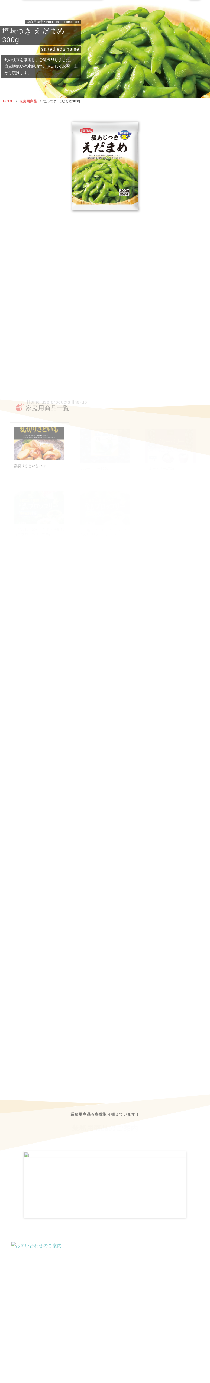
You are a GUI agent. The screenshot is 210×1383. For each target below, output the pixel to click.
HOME (8, 101)
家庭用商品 (28, 101)
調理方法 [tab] (118, 230)
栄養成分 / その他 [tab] (71, 230)
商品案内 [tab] (23, 230)
